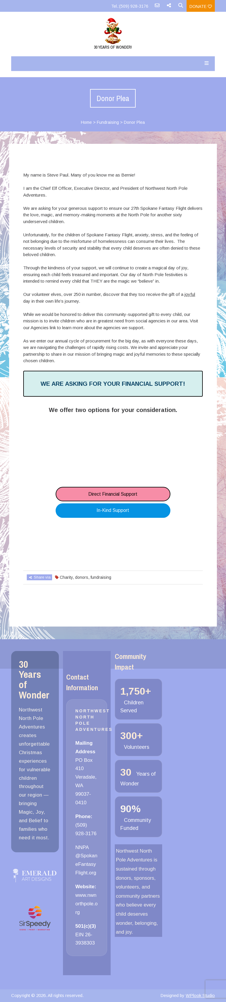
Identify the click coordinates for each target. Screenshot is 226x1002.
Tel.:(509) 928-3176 (129, 6)
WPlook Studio (200, 995)
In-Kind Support (113, 510)
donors (81, 577)
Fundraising (108, 122)
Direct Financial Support (112, 494)
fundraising (101, 577)
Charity (66, 577)
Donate (201, 6)
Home (86, 122)
